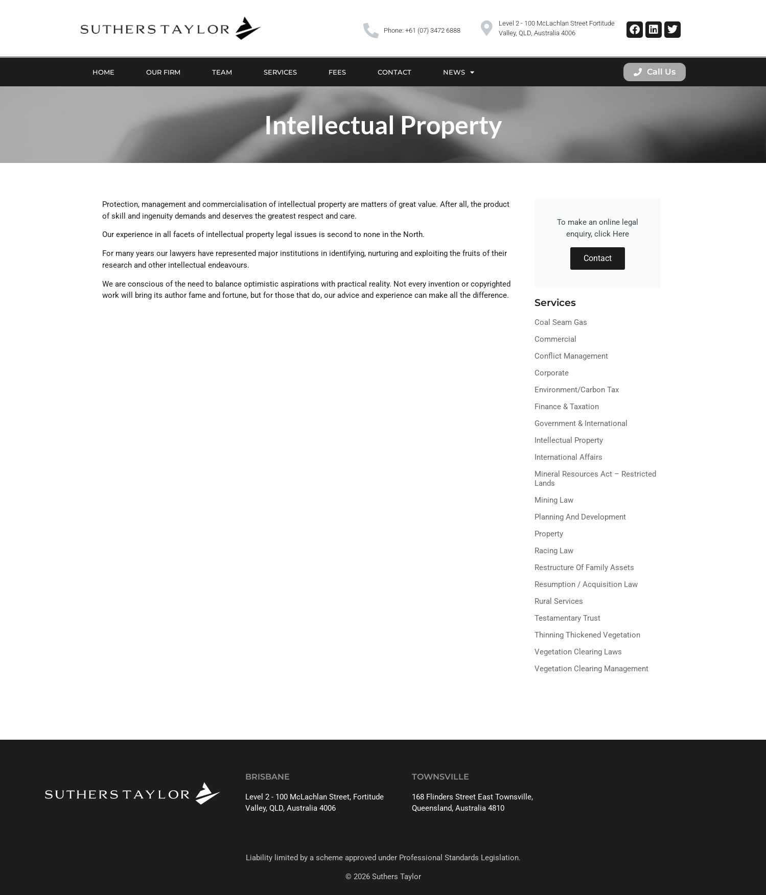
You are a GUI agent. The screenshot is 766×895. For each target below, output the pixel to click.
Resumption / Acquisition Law (586, 584)
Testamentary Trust (567, 618)
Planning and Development (580, 517)
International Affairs (568, 457)
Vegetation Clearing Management (591, 668)
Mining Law (554, 500)
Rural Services (559, 601)
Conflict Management (571, 356)
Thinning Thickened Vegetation (587, 635)
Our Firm (163, 72)
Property (549, 533)
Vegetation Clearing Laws (578, 651)
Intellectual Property (569, 440)
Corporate (552, 373)
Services (280, 72)
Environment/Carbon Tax (577, 389)
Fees (337, 72)
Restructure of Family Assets (584, 567)
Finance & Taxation (567, 406)
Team (222, 72)
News (458, 72)
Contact (394, 72)
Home (103, 72)
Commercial (555, 339)
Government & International (581, 423)
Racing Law (554, 550)
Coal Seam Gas (561, 322)
